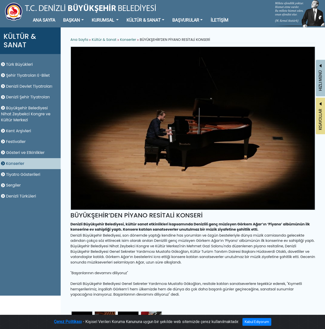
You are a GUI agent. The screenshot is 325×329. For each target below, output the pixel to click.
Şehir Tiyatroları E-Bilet (26, 75)
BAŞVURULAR (185, 20)
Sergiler (12, 185)
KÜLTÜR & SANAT (144, 20)
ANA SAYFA (44, 20)
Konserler (14, 163)
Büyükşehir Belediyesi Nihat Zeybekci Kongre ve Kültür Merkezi (27, 114)
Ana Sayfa (81, 39)
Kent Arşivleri (17, 131)
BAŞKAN (71, 20)
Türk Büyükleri (18, 64)
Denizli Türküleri (20, 196)
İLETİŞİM (219, 20)
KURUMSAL (103, 20)
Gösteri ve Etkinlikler (24, 152)
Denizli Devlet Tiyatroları (28, 86)
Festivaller (14, 141)
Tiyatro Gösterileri (22, 174)
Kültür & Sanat (106, 39)
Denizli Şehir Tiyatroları (26, 97)
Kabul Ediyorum (257, 322)
